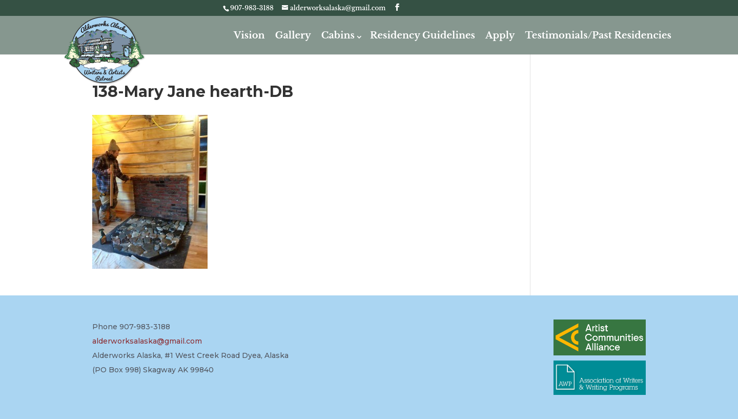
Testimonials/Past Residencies (598, 35)
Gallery (293, 35)
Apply (500, 35)
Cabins (338, 35)
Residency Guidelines (422, 35)
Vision (249, 35)
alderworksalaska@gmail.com (147, 341)
